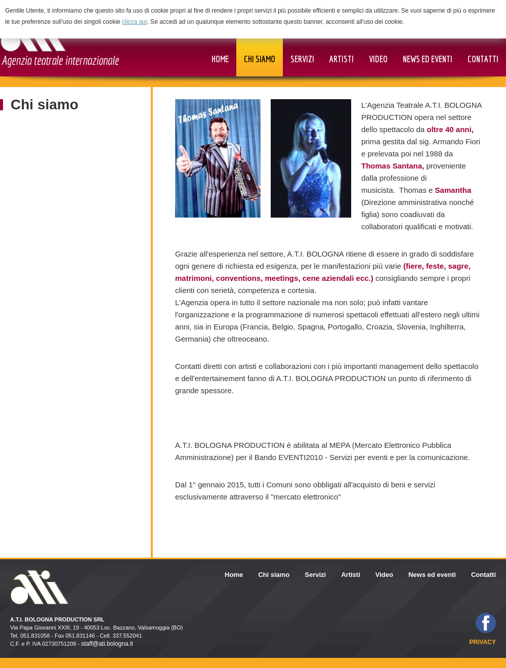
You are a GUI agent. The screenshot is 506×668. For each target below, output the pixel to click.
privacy (483, 642)
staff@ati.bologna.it (107, 643)
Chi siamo (44, 104)
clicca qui (134, 21)
